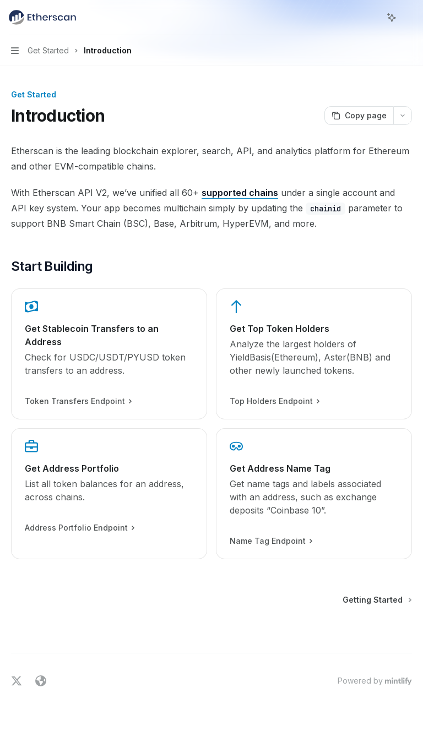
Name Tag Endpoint (271, 541)
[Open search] (371, 17)
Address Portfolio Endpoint (79, 527)
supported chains (240, 192)
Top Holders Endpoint (274, 401)
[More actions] (408, 17)
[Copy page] (358, 115)
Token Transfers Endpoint (78, 401)
